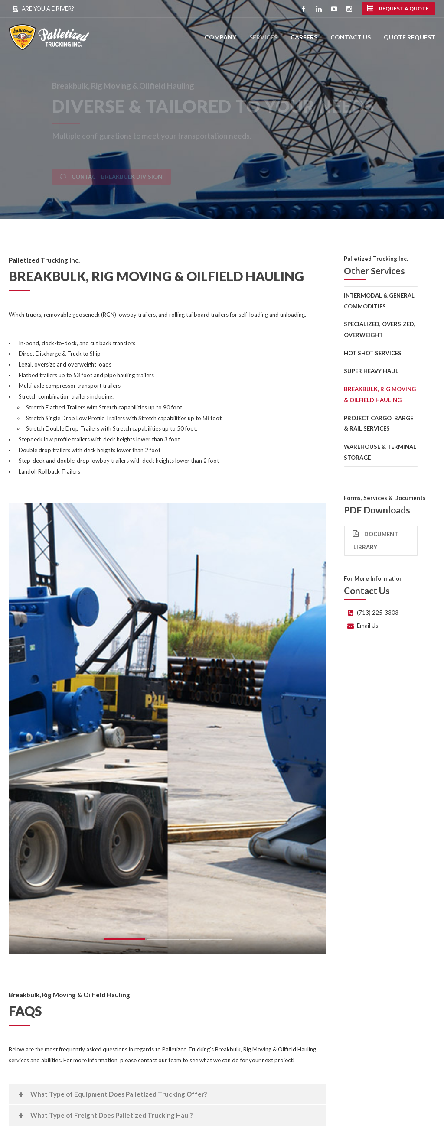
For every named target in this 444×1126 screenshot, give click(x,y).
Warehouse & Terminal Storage (380, 452)
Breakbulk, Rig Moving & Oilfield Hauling (380, 394)
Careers (304, 37)
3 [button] (211, 941)
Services (263, 37)
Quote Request (409, 37)
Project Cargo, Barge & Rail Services (378, 423)
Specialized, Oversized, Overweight (379, 329)
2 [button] (168, 941)
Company (220, 37)
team (174, 1060)
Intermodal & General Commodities (379, 301)
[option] (167, 728)
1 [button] (124, 940)
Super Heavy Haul (371, 370)
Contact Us (350, 37)
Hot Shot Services (373, 353)
